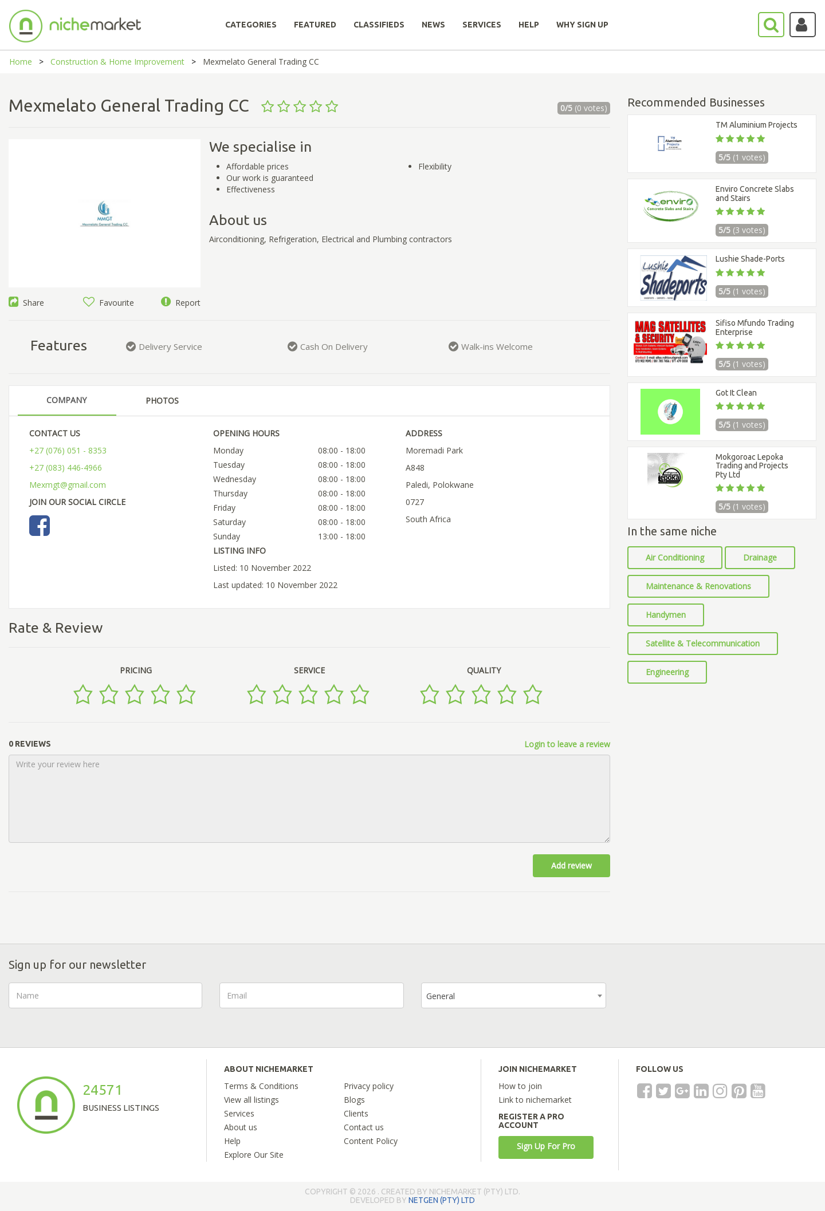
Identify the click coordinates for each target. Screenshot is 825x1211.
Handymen (666, 614)
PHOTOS (162, 400)
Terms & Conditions (261, 1085)
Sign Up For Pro (546, 1146)
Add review (571, 865)
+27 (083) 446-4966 (65, 467)
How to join (520, 1085)
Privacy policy (369, 1085)
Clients (356, 1113)
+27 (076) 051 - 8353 (68, 450)
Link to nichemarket (535, 1099)
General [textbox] (440, 996)
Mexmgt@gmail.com (67, 484)
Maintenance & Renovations (698, 586)
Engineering (667, 671)
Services (239, 1113)
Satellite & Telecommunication (703, 643)
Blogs (354, 1099)
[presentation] (710, 1005)
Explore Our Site (254, 1154)
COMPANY (66, 400)
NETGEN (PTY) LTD (441, 1200)
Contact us (364, 1127)
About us (240, 1127)
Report (181, 302)
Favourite (108, 302)
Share (26, 302)
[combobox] (513, 995)
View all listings (251, 1099)
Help (232, 1140)
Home (20, 61)
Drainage (760, 557)
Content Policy (371, 1140)
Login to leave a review (567, 744)
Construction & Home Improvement (117, 61)
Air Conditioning (675, 557)
